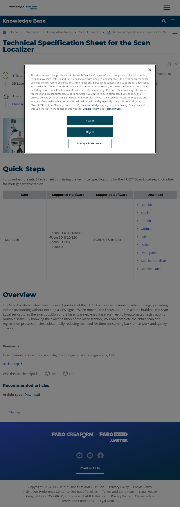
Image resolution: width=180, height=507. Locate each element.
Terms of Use (113, 109)
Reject (90, 132)
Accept (90, 120)
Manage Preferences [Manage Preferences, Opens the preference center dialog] (90, 143)
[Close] (150, 70)
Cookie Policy (91, 109)
